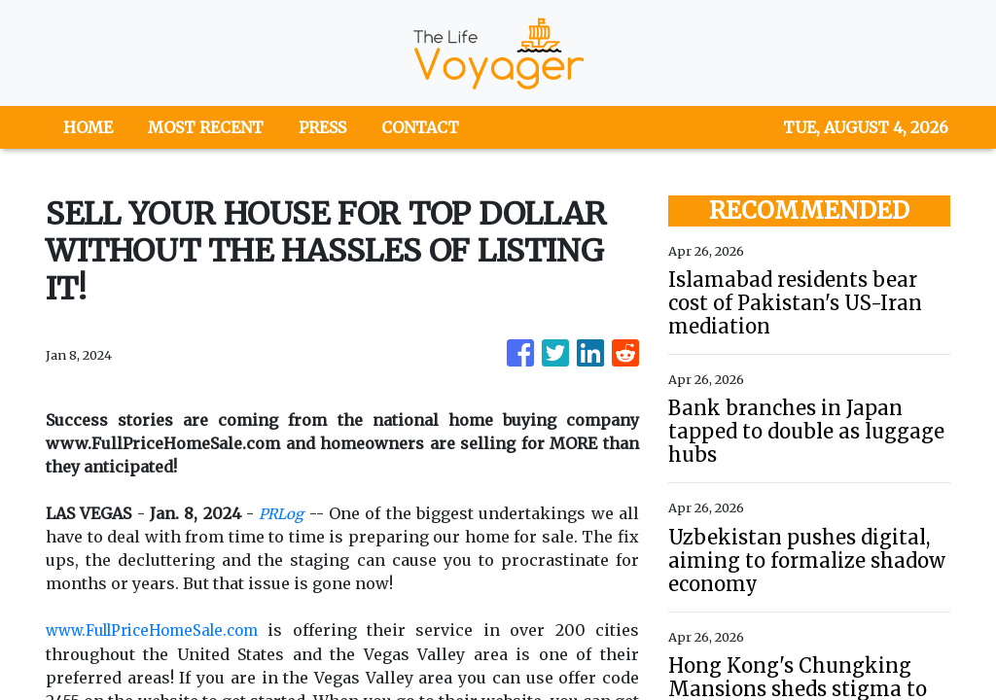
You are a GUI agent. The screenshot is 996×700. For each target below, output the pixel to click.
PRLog (282, 513)
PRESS (322, 127)
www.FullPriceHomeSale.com (163, 630)
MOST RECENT (206, 127)
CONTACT (420, 127)
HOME (88, 127)
